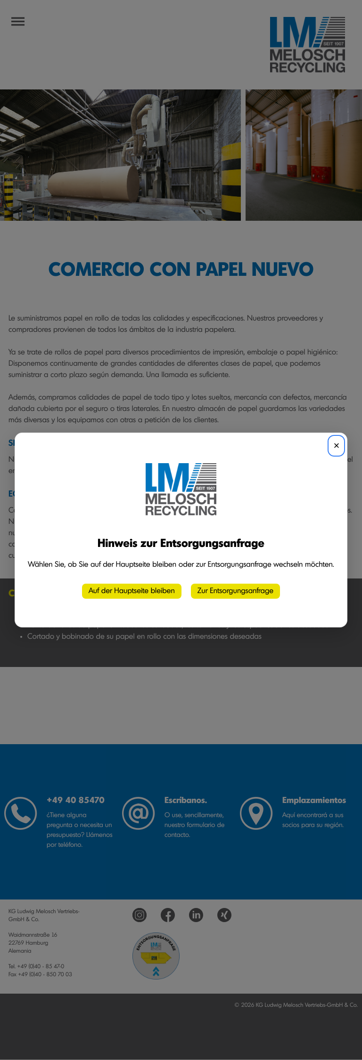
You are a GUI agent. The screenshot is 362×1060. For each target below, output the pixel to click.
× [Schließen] (336, 445)
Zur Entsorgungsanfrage (235, 591)
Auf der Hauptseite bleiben (132, 591)
